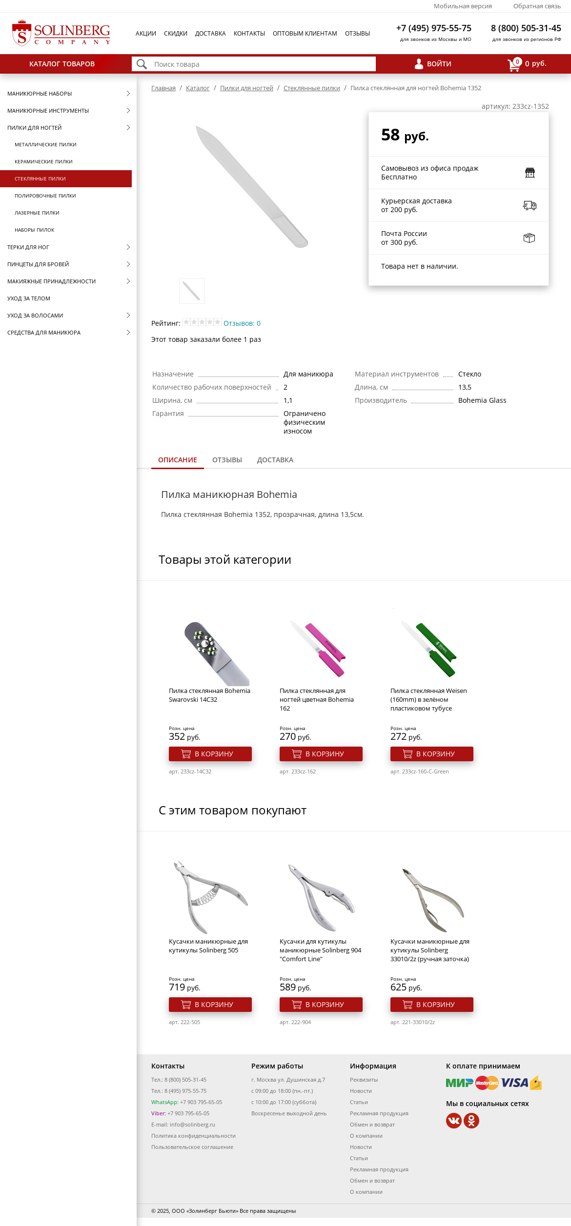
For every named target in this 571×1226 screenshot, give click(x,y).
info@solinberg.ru (192, 1124)
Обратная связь (537, 5)
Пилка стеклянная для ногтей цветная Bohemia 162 (317, 699)
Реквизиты (364, 1079)
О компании (366, 1135)
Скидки (175, 33)
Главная (163, 87)
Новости (361, 1090)
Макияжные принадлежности (51, 281)
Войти (439, 63)
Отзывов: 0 (242, 323)
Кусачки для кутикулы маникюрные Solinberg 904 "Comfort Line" (320, 950)
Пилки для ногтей (34, 127)
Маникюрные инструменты (48, 110)
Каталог (198, 87)
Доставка (210, 33)
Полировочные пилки (45, 195)
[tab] (177, 460)
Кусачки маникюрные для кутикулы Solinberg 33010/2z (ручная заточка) (429, 950)
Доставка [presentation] (275, 459)
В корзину (214, 753)
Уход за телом (28, 298)
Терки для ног (28, 247)
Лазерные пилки (37, 212)
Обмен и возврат (372, 1124)
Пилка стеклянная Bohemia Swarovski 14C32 (209, 695)
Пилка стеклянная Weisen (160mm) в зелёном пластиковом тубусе (428, 699)
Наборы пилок (34, 229)
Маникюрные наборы (39, 93)
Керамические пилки (44, 161)
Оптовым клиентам (305, 33)
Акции (146, 33)
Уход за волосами (35, 315)
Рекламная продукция (379, 1113)
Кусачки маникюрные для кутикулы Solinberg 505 (208, 945)
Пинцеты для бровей (38, 264)
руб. (527, 64)
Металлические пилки (46, 144)
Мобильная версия (463, 5)
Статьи (359, 1102)
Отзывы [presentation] (227, 459)
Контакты (249, 33)
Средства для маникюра (44, 332)
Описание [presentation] (177, 459)
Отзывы (357, 33)
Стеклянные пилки (40, 178)
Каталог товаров (62, 63)
